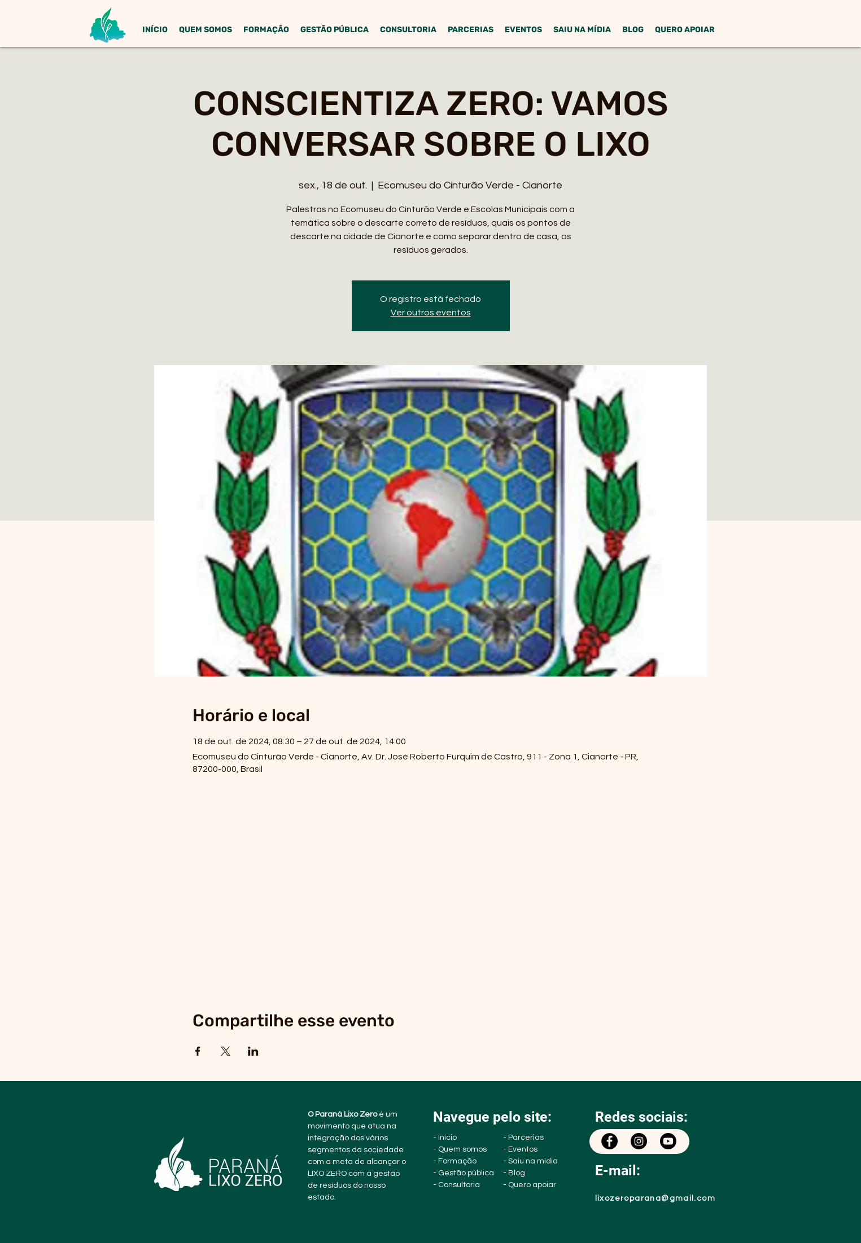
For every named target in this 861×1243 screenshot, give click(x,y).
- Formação (455, 1161)
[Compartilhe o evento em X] (225, 1051)
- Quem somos (460, 1149)
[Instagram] (639, 1141)
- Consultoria (456, 1185)
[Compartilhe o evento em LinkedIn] (253, 1051)
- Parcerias (523, 1137)
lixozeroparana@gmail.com (655, 1198)
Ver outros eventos (431, 312)
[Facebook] (609, 1141)
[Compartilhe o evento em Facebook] (198, 1051)
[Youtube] (668, 1141)
